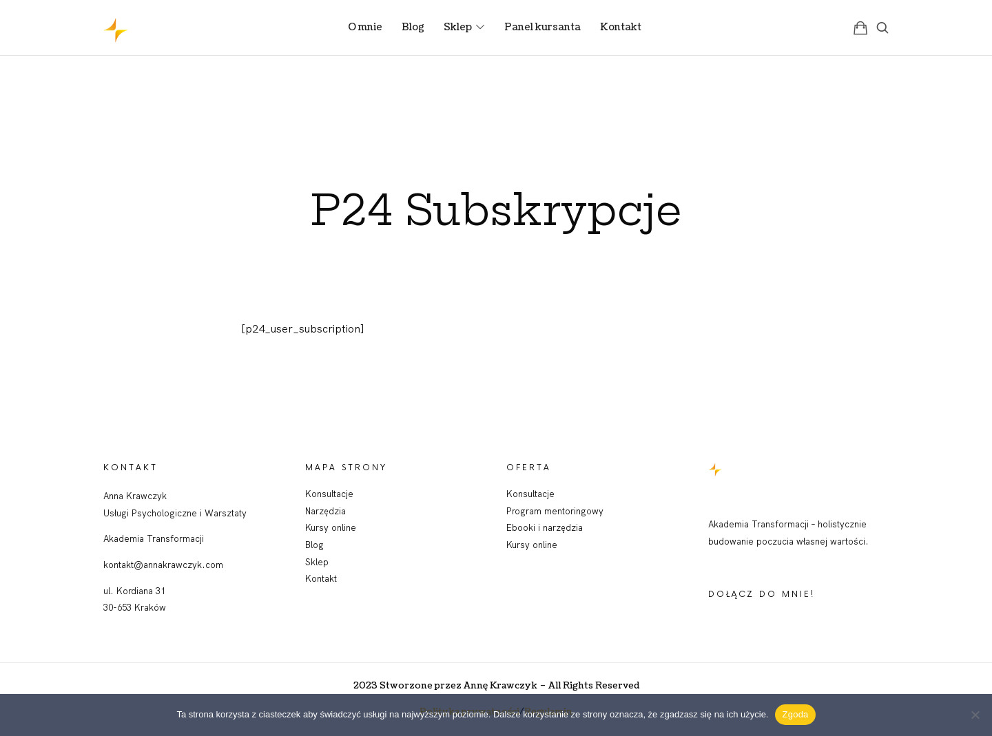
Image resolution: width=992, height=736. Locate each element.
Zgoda (795, 714)
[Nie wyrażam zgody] (975, 715)
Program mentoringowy (554, 510)
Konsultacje (329, 493)
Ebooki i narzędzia (544, 527)
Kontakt (321, 578)
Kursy (519, 544)
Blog (314, 544)
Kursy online (330, 527)
